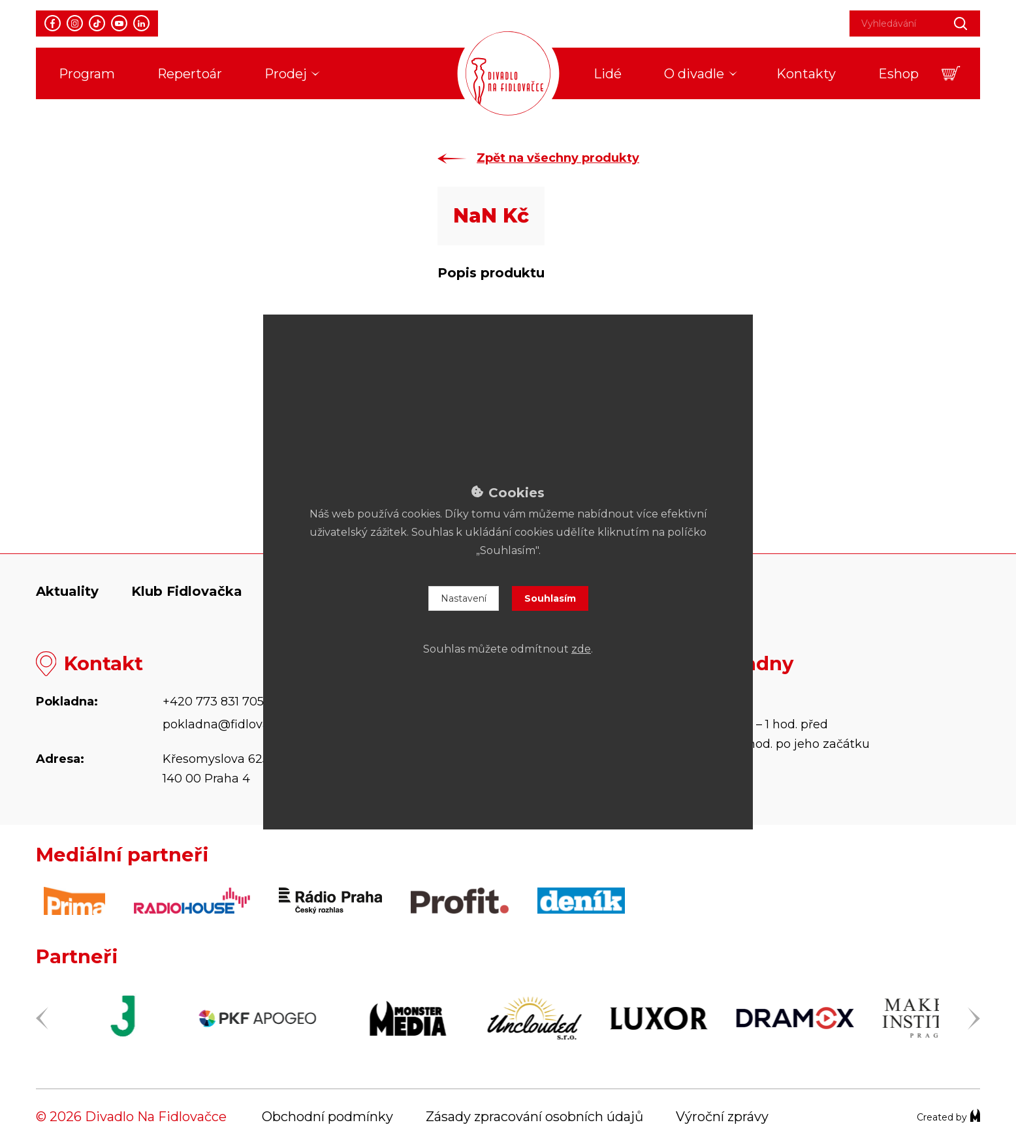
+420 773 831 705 (213, 701)
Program (87, 74)
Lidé (608, 74)
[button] (951, 73)
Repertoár (189, 74)
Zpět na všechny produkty (558, 158)
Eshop (898, 74)
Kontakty (806, 74)
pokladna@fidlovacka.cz (234, 724)
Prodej (285, 74)
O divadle (694, 74)
